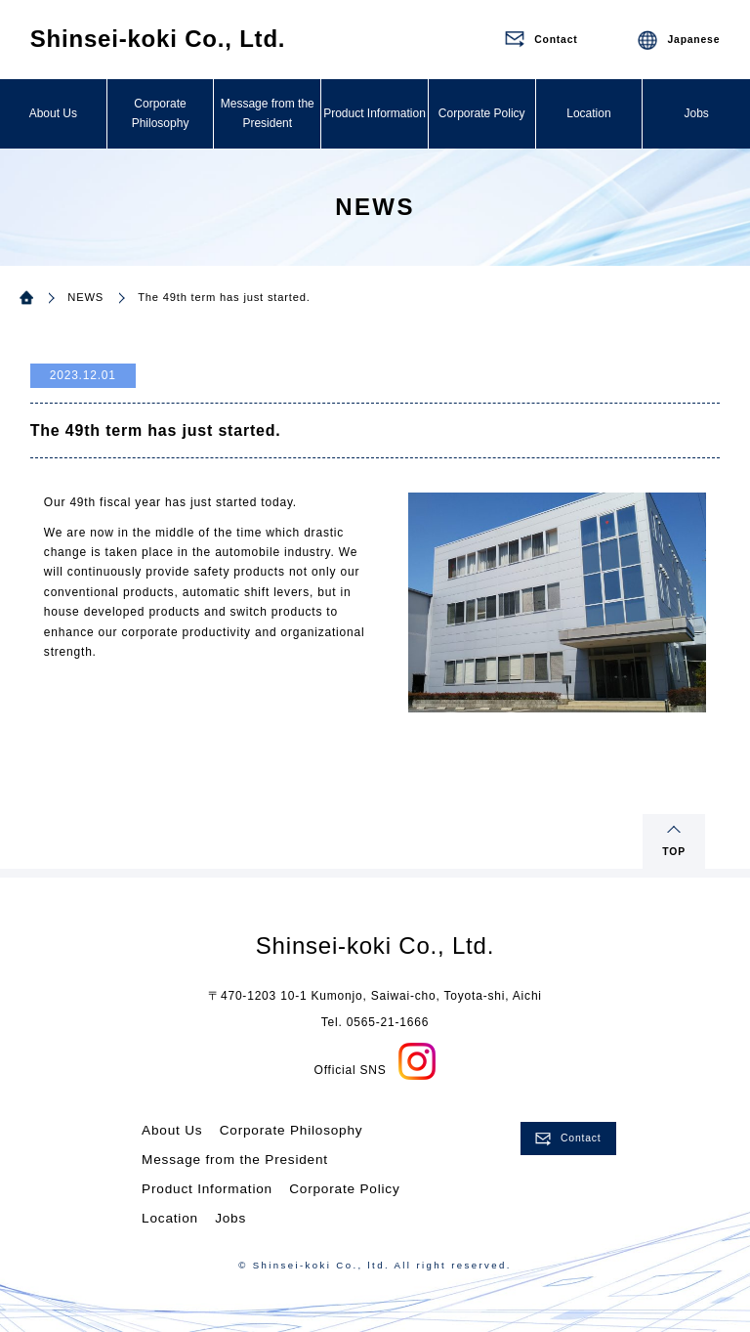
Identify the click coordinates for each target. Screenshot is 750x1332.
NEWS (85, 297)
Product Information (374, 113)
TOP (674, 851)
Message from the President (267, 113)
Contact (581, 1138)
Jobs (696, 113)
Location (588, 113)
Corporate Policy (481, 113)
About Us (53, 113)
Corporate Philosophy (160, 113)
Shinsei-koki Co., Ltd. (158, 38)
